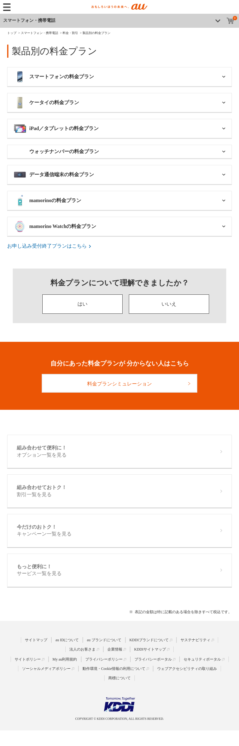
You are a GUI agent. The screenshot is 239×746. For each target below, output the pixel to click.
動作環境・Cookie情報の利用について (114, 668)
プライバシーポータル (153, 659)
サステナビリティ (195, 640)
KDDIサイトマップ (150, 649)
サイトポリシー (28, 659)
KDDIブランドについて (149, 640)
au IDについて (67, 640)
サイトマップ (36, 640)
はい (82, 304)
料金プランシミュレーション (119, 383)
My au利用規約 (65, 659)
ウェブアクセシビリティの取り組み (187, 668)
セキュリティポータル (202, 659)
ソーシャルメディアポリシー (46, 668)
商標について (119, 678)
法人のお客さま (82, 649)
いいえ (169, 304)
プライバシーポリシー (104, 659)
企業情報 (114, 649)
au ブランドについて (104, 640)
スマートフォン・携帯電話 (29, 20)
